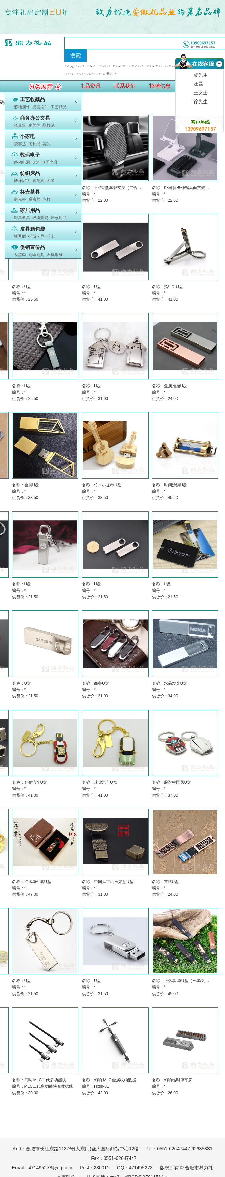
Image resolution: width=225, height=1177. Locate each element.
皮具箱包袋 (32, 229)
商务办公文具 (35, 118)
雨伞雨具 (36, 254)
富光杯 (20, 199)
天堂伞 (20, 254)
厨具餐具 (22, 217)
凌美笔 (34, 125)
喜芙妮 (38, 180)
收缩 (218, 72)
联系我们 (125, 86)
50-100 (104, 66)
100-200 (119, 66)
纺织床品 (30, 173)
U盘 (35, 162)
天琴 (50, 180)
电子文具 (49, 162)
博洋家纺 (22, 180)
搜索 (75, 55)
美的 (46, 143)
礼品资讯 (90, 86)
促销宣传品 (32, 247)
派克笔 (20, 125)
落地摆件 (22, 107)
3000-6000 (85, 74)
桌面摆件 (40, 107)
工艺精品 (59, 107)
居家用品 (59, 217)
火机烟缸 (54, 254)
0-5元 (69, 66)
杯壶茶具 (30, 192)
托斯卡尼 (36, 236)
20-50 (91, 66)
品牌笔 (48, 125)
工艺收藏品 (32, 99)
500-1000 (154, 66)
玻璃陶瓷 (40, 217)
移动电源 (22, 162)
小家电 (27, 136)
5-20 (80, 66)
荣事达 (20, 143)
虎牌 (46, 199)
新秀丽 (20, 236)
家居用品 (30, 210)
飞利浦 (34, 143)
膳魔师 (34, 199)
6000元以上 (107, 74)
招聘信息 (160, 86)
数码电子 (30, 155)
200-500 (136, 66)
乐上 (50, 236)
